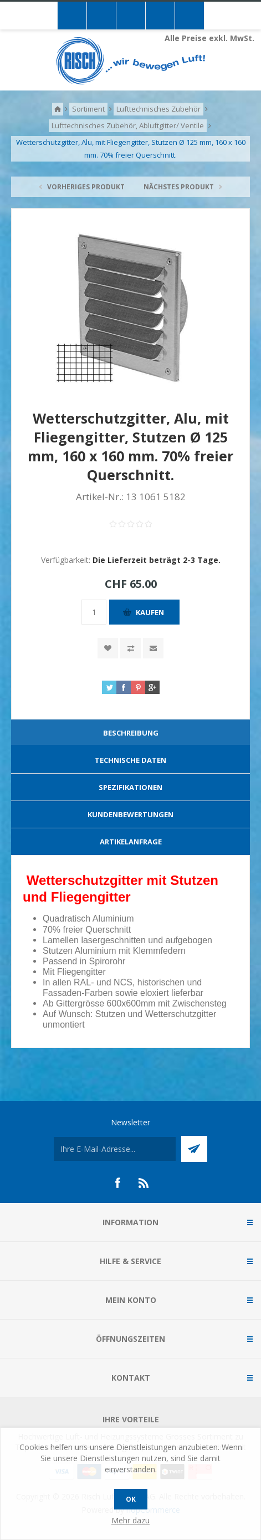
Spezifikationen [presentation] (130, 787)
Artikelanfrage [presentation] (131, 842)
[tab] (130, 733)
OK (131, 1499)
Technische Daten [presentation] (130, 760)
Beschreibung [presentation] (130, 733)
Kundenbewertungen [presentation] (130, 814)
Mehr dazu (130, 1520)
